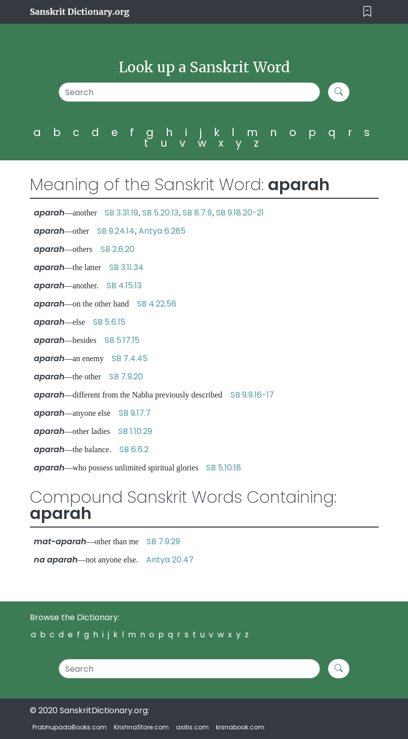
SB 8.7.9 (197, 213)
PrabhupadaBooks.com (69, 727)
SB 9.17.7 (135, 413)
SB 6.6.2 (134, 449)
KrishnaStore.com (141, 727)
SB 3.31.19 (121, 213)
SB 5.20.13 (160, 213)
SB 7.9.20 (126, 376)
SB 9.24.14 (115, 231)
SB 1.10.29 (135, 431)
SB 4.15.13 (124, 285)
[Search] (190, 92)
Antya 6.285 (162, 231)
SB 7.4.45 (130, 358)
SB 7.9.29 (163, 541)
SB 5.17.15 (122, 340)
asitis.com (192, 727)
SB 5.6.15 (109, 322)
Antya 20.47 (170, 560)
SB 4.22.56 (156, 304)
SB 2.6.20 (117, 249)
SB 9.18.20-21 (240, 213)
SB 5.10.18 (223, 467)
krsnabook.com (240, 727)
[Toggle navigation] (367, 12)
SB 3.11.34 (126, 267)
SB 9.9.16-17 (252, 395)
